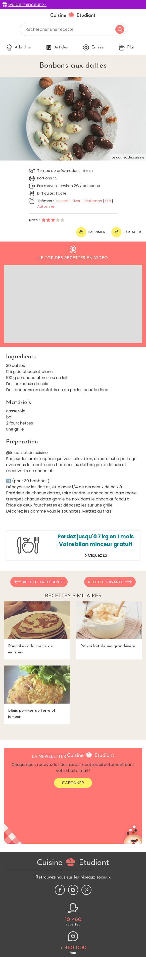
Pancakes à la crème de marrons (37, 627)
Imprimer (90, 232)
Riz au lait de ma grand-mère (109, 624)
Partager (126, 232)
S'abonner (73, 783)
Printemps (93, 200)
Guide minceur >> (27, 5)
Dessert (62, 200)
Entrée (93, 47)
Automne (45, 206)
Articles (57, 47)
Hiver (76, 200)
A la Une (18, 47)
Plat (127, 47)
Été (108, 200)
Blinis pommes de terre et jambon (37, 692)
